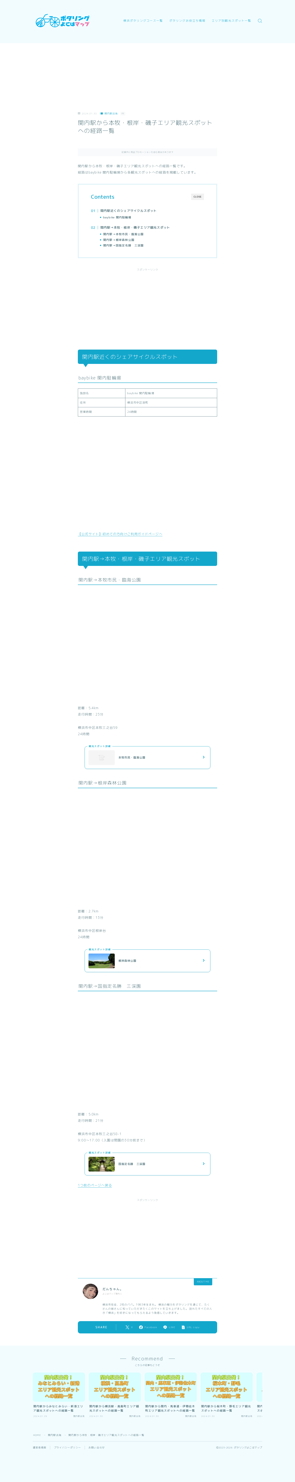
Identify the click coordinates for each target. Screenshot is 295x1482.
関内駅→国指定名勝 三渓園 (123, 245)
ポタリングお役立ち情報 (187, 21)
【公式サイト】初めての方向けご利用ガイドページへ (120, 534)
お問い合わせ (96, 1447)
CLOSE (198, 197)
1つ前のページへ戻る (95, 1185)
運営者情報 (39, 1447)
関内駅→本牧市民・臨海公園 (123, 234)
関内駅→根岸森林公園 (118, 240)
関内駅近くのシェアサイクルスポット (128, 211)
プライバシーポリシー (67, 1447)
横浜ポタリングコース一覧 (143, 21)
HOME (37, 1435)
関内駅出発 (109, 113)
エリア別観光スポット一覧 (231, 21)
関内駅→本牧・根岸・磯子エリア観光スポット (135, 227)
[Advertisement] (147, 71)
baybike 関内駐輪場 (117, 217)
